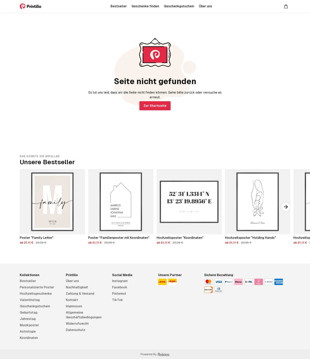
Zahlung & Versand (80, 293)
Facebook (119, 287)
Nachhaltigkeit (77, 287)
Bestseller (28, 281)
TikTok (117, 300)
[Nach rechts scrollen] (286, 206)
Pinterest (119, 293)
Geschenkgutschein (35, 306)
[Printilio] (30, 6)
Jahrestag (28, 319)
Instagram (120, 281)
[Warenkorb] (286, 6)
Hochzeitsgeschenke (36, 293)
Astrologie (28, 331)
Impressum (74, 306)
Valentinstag (30, 300)
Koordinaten (29, 338)
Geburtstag (28, 312)
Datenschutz (75, 330)
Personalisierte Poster (37, 287)
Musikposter (29, 325)
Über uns (72, 281)
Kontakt (72, 300)
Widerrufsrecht (77, 323)
